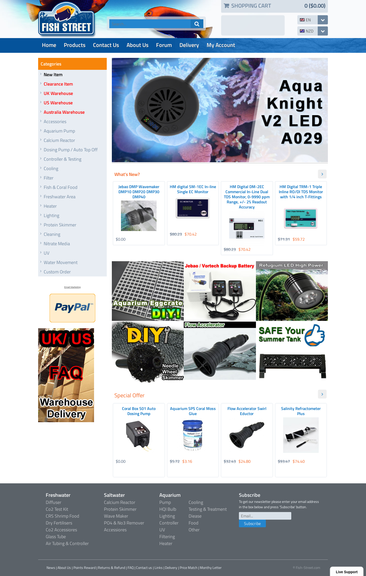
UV (46, 253)
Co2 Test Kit (57, 509)
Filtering (167, 536)
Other (194, 529)
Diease (195, 516)
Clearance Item (58, 83)
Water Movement (61, 262)
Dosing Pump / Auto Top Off (71, 149)
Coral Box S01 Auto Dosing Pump (139, 411)
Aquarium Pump (59, 130)
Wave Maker (116, 516)
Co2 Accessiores (61, 529)
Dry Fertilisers (59, 522)
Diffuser (53, 502)
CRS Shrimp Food (62, 516)
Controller (168, 522)
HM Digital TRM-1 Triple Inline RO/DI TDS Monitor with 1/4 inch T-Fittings (301, 192)
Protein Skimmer (60, 224)
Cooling (51, 168)
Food (194, 522)
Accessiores (115, 529)
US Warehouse (58, 102)
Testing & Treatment (208, 509)
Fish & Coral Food (61, 187)
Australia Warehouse (64, 112)
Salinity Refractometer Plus (301, 411)
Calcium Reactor (59, 140)
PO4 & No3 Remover (124, 522)
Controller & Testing (62, 159)
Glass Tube (56, 536)
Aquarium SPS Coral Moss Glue (193, 411)
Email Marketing (72, 287)
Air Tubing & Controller (67, 543)
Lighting (51, 215)
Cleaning (52, 234)
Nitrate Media (57, 243)
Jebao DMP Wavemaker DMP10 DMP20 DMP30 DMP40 (138, 192)
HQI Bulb (167, 509)
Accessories (55, 121)
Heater (50, 206)
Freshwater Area (59, 196)
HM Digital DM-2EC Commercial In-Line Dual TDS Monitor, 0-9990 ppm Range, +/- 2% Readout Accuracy (247, 197)
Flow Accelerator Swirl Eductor (246, 411)
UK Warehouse (58, 93)
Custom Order (57, 271)
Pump (165, 502)
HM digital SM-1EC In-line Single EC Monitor (193, 189)
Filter (48, 177)
